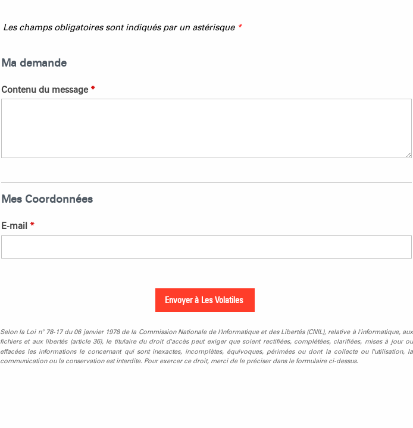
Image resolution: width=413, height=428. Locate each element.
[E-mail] (206, 247)
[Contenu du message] (206, 128)
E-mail (18, 226)
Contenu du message (48, 89)
